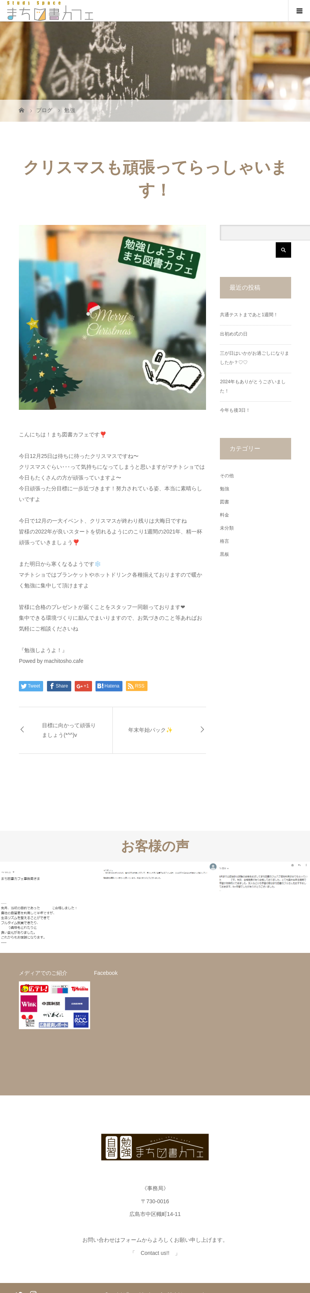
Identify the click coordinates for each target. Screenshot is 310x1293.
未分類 (227, 528)
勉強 (224, 488)
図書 (224, 502)
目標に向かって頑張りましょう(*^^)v (69, 730)
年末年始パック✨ (150, 730)
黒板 (224, 554)
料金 (224, 515)
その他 (227, 475)
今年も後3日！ (235, 410)
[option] (52, 907)
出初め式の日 (234, 334)
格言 (224, 541)
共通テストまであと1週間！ (249, 314)
